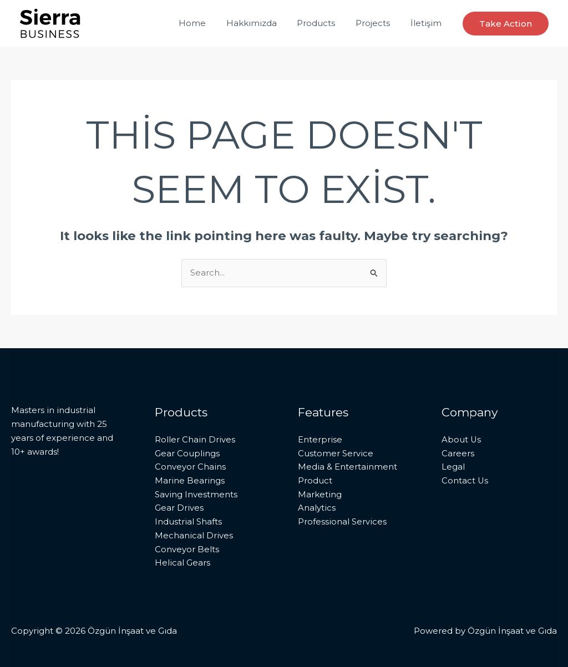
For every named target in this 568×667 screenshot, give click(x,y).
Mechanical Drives (194, 535)
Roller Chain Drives (195, 439)
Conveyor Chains (190, 466)
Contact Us (465, 480)
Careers (458, 453)
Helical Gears (182, 563)
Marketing (320, 494)
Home (208, 23)
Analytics (317, 508)
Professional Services (342, 521)
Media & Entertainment (347, 466)
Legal (453, 466)
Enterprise (320, 439)
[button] (506, 23)
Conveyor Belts (187, 549)
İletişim (427, 23)
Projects (378, 23)
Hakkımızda (264, 23)
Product (315, 480)
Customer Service (335, 453)
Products (325, 23)
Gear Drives (179, 508)
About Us (461, 439)
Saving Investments (196, 494)
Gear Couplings (187, 453)
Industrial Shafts (188, 521)
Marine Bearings (190, 480)
